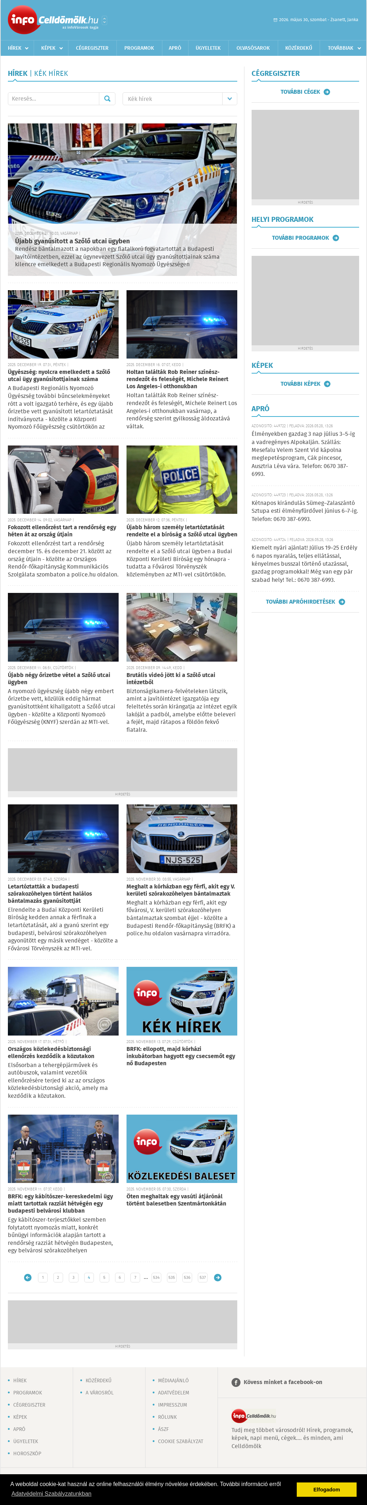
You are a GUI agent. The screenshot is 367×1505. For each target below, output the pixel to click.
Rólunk (167, 1417)
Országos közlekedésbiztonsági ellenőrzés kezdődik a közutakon (51, 1053)
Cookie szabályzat (180, 1442)
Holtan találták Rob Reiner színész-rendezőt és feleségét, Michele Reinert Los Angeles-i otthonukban (177, 379)
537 (203, 1277)
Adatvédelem (173, 1393)
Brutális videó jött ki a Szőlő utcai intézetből (171, 679)
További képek (300, 384)
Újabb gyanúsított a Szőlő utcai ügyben (72, 242)
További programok (300, 238)
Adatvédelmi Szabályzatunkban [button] (51, 1494)
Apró (175, 48)
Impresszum (172, 1405)
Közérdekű (298, 48)
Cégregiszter (92, 48)
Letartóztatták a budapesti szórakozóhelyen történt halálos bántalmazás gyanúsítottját (50, 894)
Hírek (15, 48)
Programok (139, 48)
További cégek (300, 92)
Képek (48, 48)
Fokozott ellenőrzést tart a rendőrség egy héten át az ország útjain (62, 531)
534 (156, 1277)
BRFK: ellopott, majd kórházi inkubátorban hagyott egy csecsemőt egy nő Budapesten (181, 1056)
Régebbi (217, 1277)
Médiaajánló (173, 1381)
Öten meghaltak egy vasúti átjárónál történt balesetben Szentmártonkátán (176, 1200)
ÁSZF (163, 1429)
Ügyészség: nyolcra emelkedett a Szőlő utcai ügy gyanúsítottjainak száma (59, 376)
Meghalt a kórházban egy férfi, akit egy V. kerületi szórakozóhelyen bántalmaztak (181, 890)
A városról (100, 1393)
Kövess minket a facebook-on (283, 1382)
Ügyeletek (208, 48)
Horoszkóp (27, 1454)
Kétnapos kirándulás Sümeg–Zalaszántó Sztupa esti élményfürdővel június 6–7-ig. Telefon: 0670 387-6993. (305, 511)
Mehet (107, 98)
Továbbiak (340, 48)
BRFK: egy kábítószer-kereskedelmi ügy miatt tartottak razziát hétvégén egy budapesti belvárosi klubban (60, 1204)
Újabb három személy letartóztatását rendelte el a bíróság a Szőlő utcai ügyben (182, 531)
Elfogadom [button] (327, 1489)
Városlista (104, 20)
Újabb (27, 1277)
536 (187, 1277)
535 (171, 1277)
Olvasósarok (253, 48)
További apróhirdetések (300, 602)
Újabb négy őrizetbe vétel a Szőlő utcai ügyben (59, 679)
